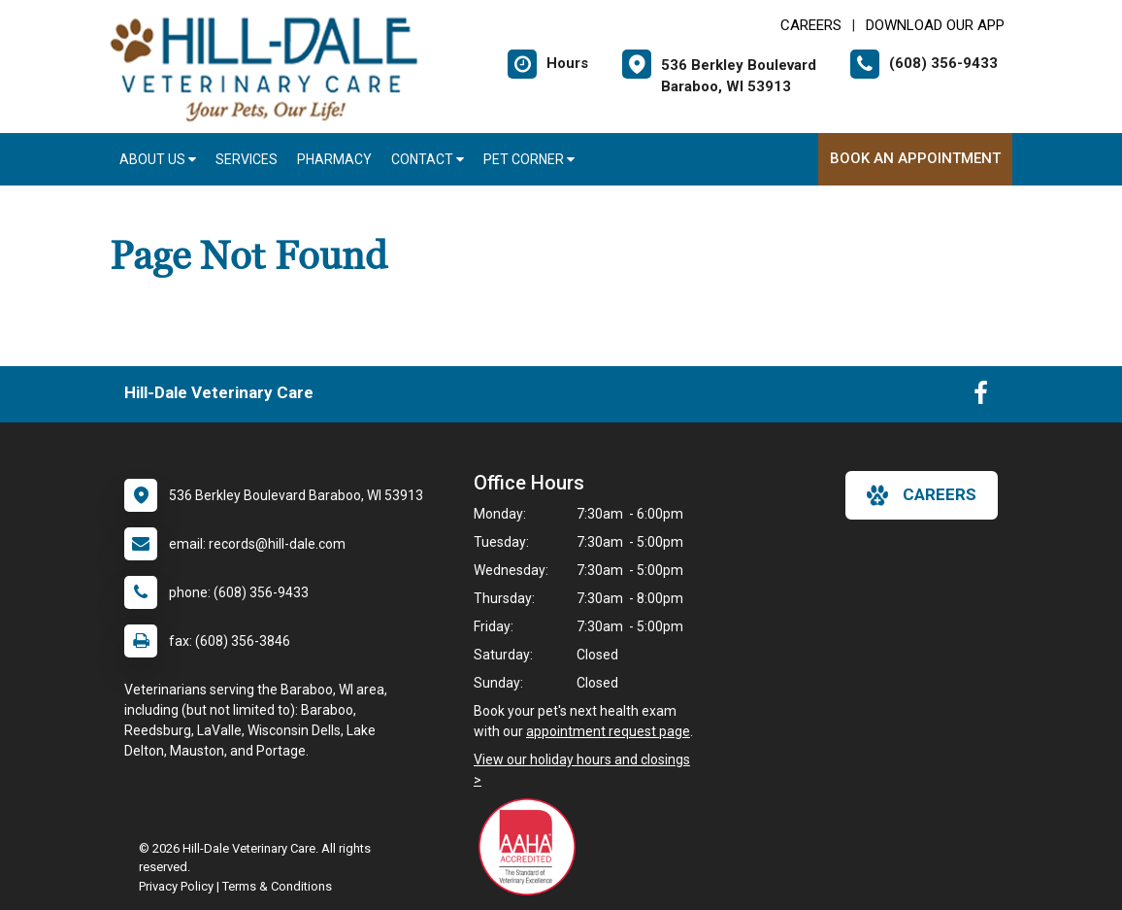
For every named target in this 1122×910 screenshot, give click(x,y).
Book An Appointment (915, 158)
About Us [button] (157, 159)
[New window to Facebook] (981, 397)
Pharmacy (334, 159)
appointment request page (608, 731)
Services (246, 159)
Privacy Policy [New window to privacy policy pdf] (176, 886)
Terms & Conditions (277, 886)
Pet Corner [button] (529, 159)
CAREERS (811, 25)
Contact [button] (427, 159)
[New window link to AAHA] (531, 846)
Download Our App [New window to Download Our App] (935, 25)
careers (921, 495)
